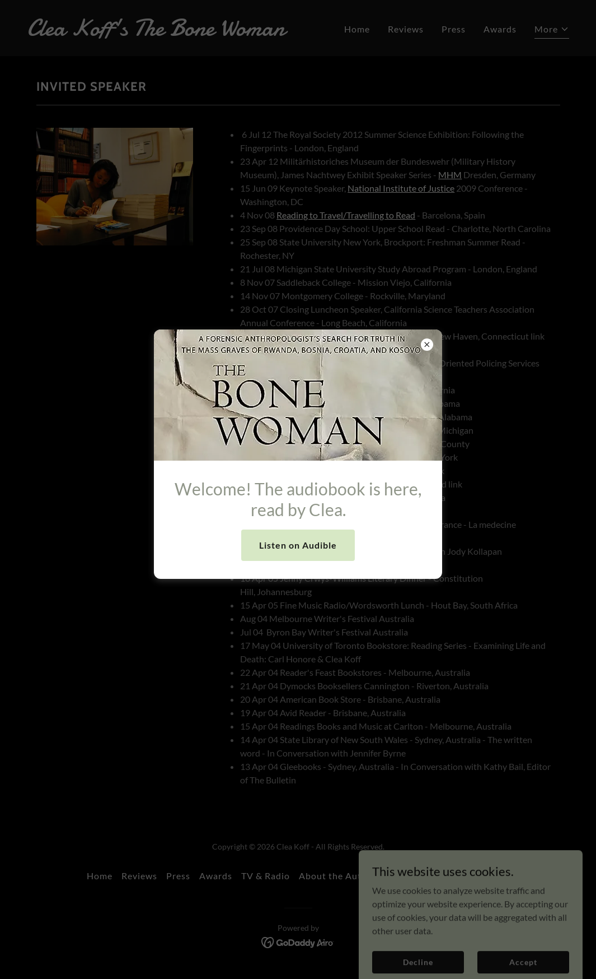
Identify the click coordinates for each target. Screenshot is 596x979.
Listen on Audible (298, 545)
